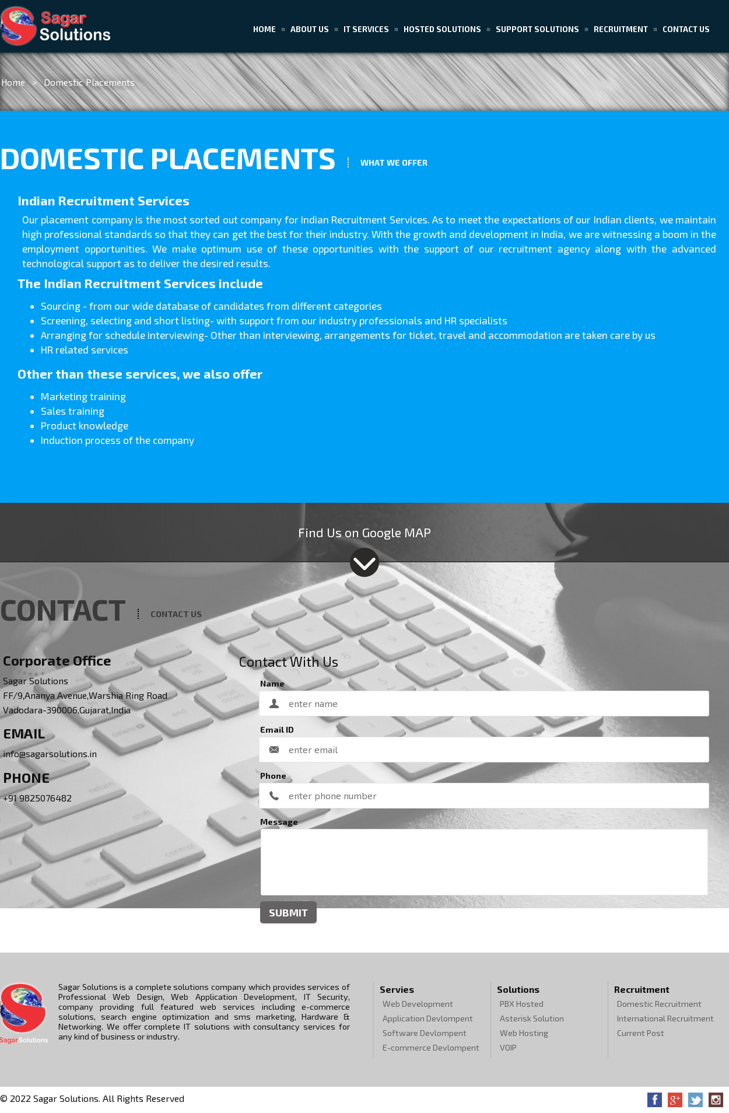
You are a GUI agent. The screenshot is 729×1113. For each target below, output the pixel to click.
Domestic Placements (89, 82)
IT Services (366, 29)
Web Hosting (524, 1033)
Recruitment (621, 29)
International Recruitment (665, 1018)
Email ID (277, 729)
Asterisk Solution (532, 1018)
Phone (273, 775)
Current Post (640, 1033)
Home (264, 29)
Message (279, 822)
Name (272, 683)
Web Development (418, 1004)
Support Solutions (537, 29)
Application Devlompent (428, 1018)
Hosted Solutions (442, 29)
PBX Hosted (522, 1004)
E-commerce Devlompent (431, 1047)
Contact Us (686, 29)
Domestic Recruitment (659, 1004)
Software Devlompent (425, 1033)
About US (309, 29)
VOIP (508, 1047)
